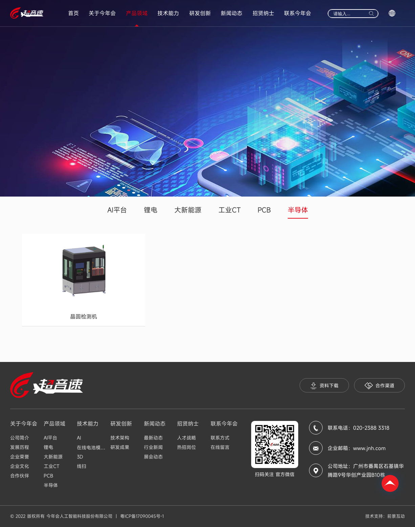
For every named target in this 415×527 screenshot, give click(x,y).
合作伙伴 (19, 475)
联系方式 (220, 437)
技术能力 (168, 13)
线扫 (81, 466)
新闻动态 (231, 13)
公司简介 (19, 437)
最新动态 (153, 437)
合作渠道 (379, 385)
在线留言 (220, 447)
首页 (73, 13)
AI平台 (117, 210)
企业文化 (19, 466)
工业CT (229, 210)
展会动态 (153, 456)
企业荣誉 (19, 456)
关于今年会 (102, 13)
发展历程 (19, 447)
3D (80, 456)
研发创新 (200, 13)
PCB (264, 210)
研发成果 (119, 447)
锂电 (150, 210)
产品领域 (137, 13)
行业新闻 (153, 447)
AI (79, 437)
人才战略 (186, 437)
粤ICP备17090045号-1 (142, 516)
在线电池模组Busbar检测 (103, 447)
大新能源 (187, 210)
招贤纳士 (263, 13)
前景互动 (396, 516)
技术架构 (119, 437)
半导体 (298, 210)
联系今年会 (297, 13)
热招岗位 (186, 447)
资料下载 (324, 385)
